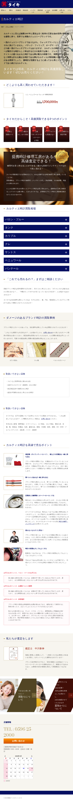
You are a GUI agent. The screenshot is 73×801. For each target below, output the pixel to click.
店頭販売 (18, 10)
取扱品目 (25, 10)
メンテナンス (32, 11)
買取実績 (40, 10)
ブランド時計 (9, 26)
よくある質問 (47, 11)
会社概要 (54, 10)
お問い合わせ (62, 11)
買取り (11, 10)
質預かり (3, 10)
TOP (2, 26)
